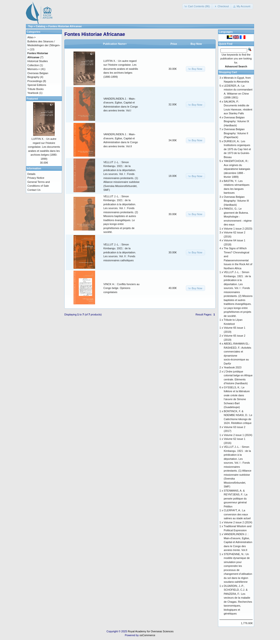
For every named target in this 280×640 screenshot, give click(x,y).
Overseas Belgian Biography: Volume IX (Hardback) (236, 121)
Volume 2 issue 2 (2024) (238, 522)
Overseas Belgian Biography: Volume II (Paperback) (236, 133)
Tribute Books (35, 89)
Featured (32, 98)
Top (30, 26)
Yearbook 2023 (233, 367)
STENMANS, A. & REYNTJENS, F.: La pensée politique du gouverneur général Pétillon (235, 498)
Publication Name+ (115, 43)
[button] (197, 6)
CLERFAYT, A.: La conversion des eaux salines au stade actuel (237, 514)
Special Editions (36, 84)
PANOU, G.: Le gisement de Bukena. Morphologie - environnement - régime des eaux (238, 216)
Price (173, 43)
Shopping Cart (228, 72)
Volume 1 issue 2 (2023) (238, 228)
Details (31, 174)
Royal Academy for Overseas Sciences (150, 631)
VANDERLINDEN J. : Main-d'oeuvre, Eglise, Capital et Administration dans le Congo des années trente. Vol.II (238, 542)
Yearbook (32, 92)
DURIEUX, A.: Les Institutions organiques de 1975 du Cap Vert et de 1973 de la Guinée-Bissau (237, 149)
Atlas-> (31, 37)
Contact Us (33, 189)
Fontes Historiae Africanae (65, 26)
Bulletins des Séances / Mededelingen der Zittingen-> (43, 45)
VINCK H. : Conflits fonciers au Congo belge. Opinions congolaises (121, 288)
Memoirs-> (33, 69)
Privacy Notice (35, 177)
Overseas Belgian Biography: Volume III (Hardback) (236, 200)
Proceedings (34, 81)
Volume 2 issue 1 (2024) (238, 435)
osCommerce (147, 635)
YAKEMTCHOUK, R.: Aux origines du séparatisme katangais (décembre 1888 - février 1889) (237, 169)
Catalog (40, 26)
